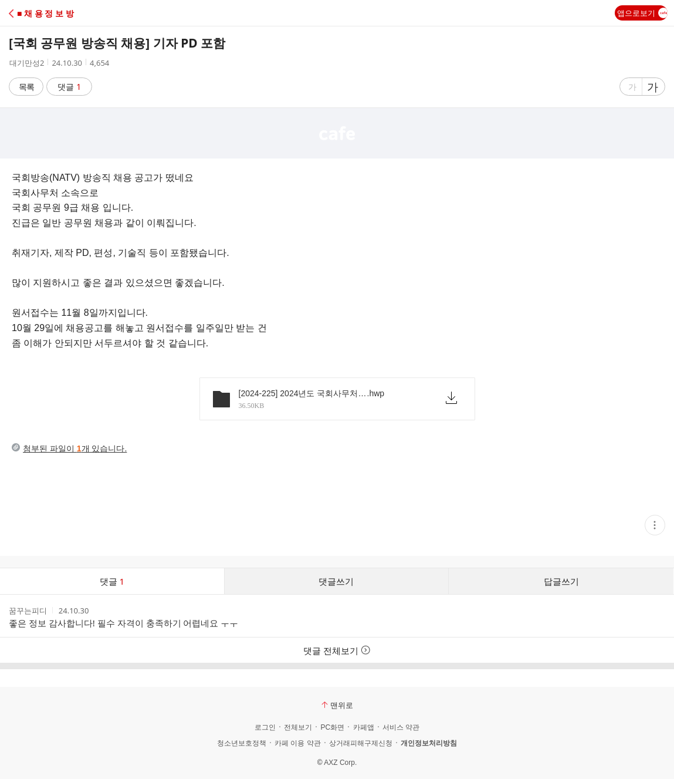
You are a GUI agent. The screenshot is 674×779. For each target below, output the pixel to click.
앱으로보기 (642, 13)
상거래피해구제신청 (360, 743)
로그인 (265, 727)
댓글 (69, 86)
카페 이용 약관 (298, 743)
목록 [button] (26, 86)
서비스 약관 (400, 727)
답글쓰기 (561, 581)
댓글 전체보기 (337, 650)
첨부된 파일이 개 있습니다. (75, 448)
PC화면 (332, 727)
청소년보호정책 (241, 743)
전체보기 (298, 727)
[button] (60, 13)
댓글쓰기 (336, 581)
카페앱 (363, 727)
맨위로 (337, 705)
